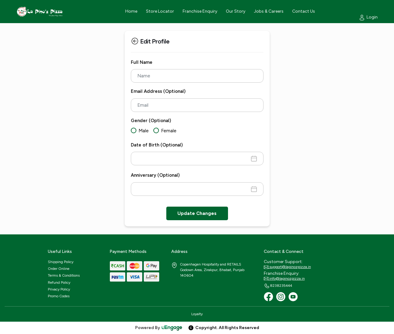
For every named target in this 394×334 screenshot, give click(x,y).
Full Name (141, 62)
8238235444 (278, 286)
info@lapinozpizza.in (284, 278)
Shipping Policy (60, 262)
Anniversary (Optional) (155, 175)
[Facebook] (268, 296)
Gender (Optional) (151, 120)
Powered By (159, 327)
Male (144, 131)
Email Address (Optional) (158, 91)
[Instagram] (280, 296)
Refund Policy (59, 282)
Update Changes (197, 213)
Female (168, 131)
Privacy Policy (59, 289)
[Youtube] (293, 296)
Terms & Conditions (64, 275)
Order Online (58, 268)
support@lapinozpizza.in (287, 267)
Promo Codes (58, 296)
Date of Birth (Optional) (157, 145)
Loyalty (197, 314)
